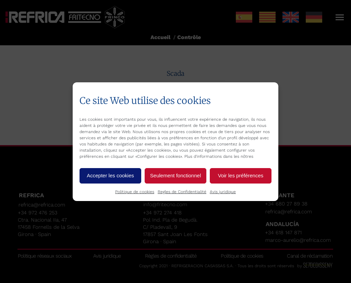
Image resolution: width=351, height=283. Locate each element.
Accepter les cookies (110, 175)
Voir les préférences (241, 175)
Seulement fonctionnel (175, 175)
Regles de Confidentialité (182, 191)
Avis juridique (223, 191)
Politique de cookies (134, 191)
